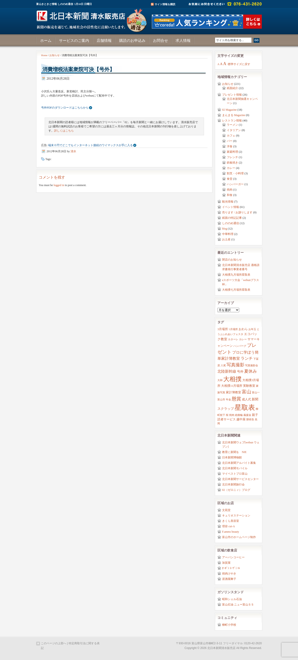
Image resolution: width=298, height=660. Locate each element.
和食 (229, 195)
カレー (231, 168)
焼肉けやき (229, 573)
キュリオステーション (236, 515)
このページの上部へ (53, 643)
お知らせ (54, 55)
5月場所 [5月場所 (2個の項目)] (233, 329)
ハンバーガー (235, 184)
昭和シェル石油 (232, 599)
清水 (73, 151)
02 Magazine (229, 109)
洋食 (229, 146)
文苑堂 (226, 510)
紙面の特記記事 (232, 217)
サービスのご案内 (74, 41)
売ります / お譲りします (237, 212)
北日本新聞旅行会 (233, 484)
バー (229, 141)
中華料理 (227, 234)
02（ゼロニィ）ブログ (236, 490)
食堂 (229, 178)
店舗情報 (104, 41)
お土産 (226, 239)
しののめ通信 (230, 223)
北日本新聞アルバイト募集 (239, 463)
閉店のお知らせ (232, 259)
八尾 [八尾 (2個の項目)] (223, 365)
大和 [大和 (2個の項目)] (220, 380)
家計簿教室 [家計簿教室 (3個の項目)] (233, 392)
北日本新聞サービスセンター (240, 479)
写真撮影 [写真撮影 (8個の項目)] (235, 364)
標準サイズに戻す (239, 64)
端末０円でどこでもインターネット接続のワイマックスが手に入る (90, 145)
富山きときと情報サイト (92, 18)
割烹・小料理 (235, 173)
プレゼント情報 (232, 94)
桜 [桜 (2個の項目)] (227, 415)
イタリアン (234, 130)
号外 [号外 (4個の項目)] (240, 371)
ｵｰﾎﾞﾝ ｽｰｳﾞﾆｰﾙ (231, 568)
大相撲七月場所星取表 (236, 289)
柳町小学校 (229, 624)
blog (224, 228)
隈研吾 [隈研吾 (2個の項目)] (250, 419)
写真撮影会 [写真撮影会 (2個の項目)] (251, 365)
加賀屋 (226, 562)
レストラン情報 (232, 120)
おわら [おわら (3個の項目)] (243, 329)
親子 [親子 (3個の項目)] (255, 415)
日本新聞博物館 (232, 457)
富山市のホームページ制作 (239, 537)
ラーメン (232, 124)
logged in (59, 185)
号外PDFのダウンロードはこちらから (65, 107)
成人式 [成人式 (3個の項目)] (246, 399)
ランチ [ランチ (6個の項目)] (247, 358)
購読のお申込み (132, 41)
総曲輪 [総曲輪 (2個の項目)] (239, 415)
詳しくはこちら (64, 130)
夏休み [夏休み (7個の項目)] (250, 371)
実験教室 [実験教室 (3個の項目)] (249, 385)
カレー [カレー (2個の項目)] (243, 339)
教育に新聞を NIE (234, 452)
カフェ (231, 135)
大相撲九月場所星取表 (236, 274)
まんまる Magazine (233, 115)
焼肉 (229, 189)
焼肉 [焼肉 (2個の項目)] (231, 415)
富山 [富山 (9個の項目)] (246, 391)
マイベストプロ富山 (234, 473)
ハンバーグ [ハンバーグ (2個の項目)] (239, 346)
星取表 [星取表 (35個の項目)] (245, 407)
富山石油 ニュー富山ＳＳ (238, 604)
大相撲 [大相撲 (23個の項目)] (232, 379)
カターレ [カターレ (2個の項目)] (233, 339)
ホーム (45, 41)
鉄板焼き (232, 162)
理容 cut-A (228, 526)
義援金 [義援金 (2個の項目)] (247, 415)
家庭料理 (232, 151)
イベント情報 (230, 207)
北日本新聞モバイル (234, 468)
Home (44, 55)
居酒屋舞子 (229, 579)
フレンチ (232, 157)
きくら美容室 (230, 521)
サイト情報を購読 (165, 4)
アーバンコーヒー (233, 557)
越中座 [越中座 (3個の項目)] (241, 419)
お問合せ (160, 41)
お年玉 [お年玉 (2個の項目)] (252, 329)
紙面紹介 (232, 88)
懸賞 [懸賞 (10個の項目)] (236, 398)
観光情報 (227, 201)
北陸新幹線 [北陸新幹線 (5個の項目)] (226, 371)
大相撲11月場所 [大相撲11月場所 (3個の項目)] (231, 385)
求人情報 (183, 41)
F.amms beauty (230, 531)
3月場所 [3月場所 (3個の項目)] (222, 329)
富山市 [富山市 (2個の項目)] (221, 399)
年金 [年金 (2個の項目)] (228, 399)
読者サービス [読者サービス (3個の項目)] (226, 419)
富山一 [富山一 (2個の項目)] (256, 392)
